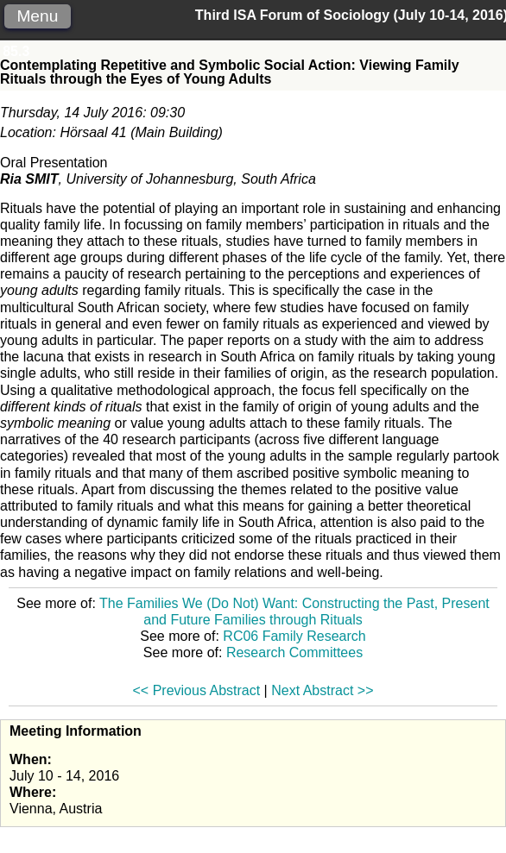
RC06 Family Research (294, 636)
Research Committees (294, 652)
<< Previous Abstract (197, 690)
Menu (37, 16)
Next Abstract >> (322, 690)
